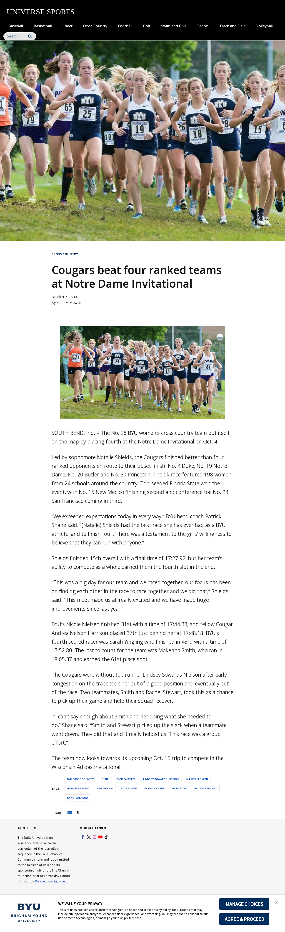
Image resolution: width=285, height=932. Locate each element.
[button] (277, 903)
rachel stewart (205, 788)
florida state (125, 779)
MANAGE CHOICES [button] (244, 904)
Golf (146, 25)
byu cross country (80, 779)
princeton (179, 788)
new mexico (105, 788)
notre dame (129, 788)
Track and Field (232, 25)
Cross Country (95, 25)
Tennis (203, 25)
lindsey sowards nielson (161, 779)
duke (105, 779)
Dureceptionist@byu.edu (36, 887)
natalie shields (78, 788)
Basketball (43, 25)
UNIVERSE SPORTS (41, 12)
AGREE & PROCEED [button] (244, 919)
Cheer (67, 25)
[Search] (19, 36)
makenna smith (197, 779)
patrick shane (155, 788)
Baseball (15, 25)
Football (125, 25)
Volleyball (264, 25)
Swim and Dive (173, 25)
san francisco (77, 797)
